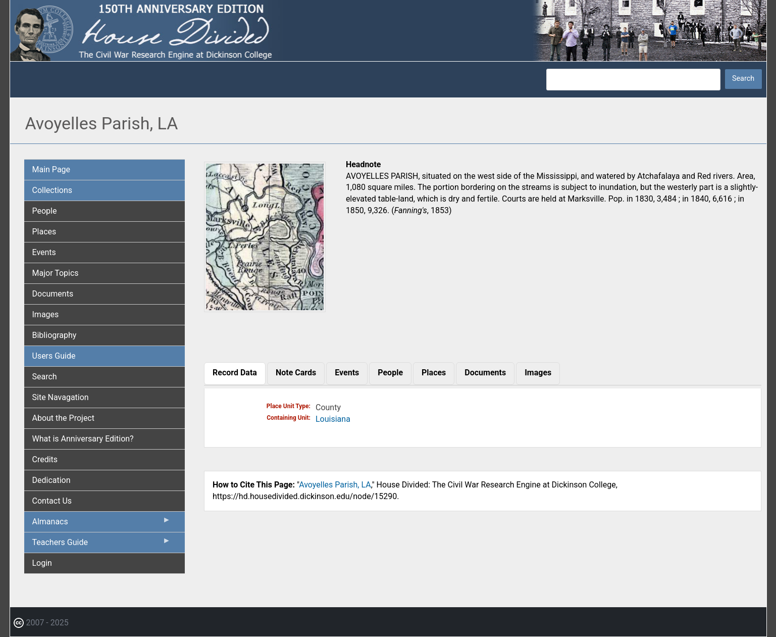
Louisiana (333, 419)
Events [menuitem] (44, 252)
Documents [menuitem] (53, 294)
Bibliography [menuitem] (54, 335)
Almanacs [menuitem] (101, 524)
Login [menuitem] (42, 563)
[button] (265, 308)
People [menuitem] (44, 211)
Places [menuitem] (44, 231)
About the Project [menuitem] (63, 418)
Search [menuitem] (44, 376)
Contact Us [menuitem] (52, 501)
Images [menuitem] (45, 314)
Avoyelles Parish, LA (335, 484)
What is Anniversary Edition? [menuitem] (83, 439)
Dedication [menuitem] (51, 480)
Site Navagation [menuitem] (60, 397)
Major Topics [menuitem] (55, 273)
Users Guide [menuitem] (54, 356)
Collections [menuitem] (52, 190)
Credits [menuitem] (45, 459)
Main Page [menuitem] (51, 169)
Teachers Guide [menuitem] (101, 544)
